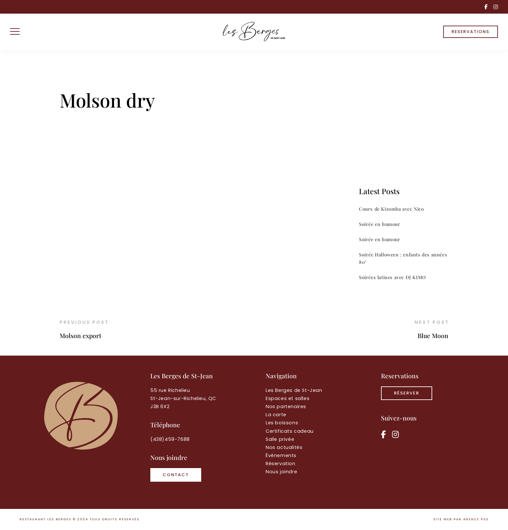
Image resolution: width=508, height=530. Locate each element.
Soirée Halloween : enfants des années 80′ (403, 258)
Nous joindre (281, 471)
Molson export (80, 335)
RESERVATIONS (471, 31)
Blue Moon (433, 335)
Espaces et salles (287, 398)
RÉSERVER (406, 393)
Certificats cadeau (290, 431)
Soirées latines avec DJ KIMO (392, 277)
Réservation (280, 463)
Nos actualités (284, 447)
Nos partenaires (286, 406)
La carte (276, 414)
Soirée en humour (379, 224)
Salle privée (280, 439)
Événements (281, 455)
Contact (176, 475)
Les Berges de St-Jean (294, 390)
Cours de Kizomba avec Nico (391, 209)
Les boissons (282, 422)
